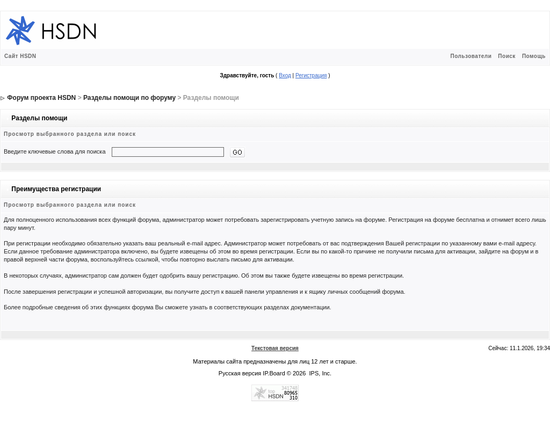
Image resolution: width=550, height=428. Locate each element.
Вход (285, 75)
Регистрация (311, 75)
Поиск (507, 56)
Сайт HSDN (20, 56)
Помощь (534, 56)
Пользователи (470, 56)
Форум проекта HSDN (41, 97)
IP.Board (274, 373)
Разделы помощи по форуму (129, 97)
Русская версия (240, 373)
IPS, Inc (319, 373)
